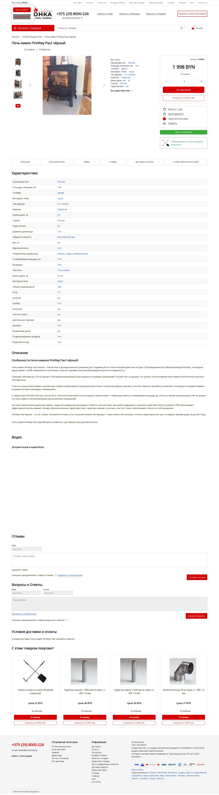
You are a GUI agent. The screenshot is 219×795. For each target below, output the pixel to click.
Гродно (181, 772)
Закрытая (125, 77)
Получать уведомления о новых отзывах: (35, 575)
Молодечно (170, 775)
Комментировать (196, 615)
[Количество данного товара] (183, 81)
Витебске (172, 772)
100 (137, 65)
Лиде (162, 775)
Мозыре (181, 775)
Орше (145, 775)
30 (129, 80)
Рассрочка (102, 2)
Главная (182, 2)
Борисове (153, 775)
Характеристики (57, 162)
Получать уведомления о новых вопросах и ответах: (40, 620)
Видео (87, 162)
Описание (25, 162)
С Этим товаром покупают (186, 162)
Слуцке (152, 778)
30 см (60, 275)
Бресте (189, 772)
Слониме (143, 778)
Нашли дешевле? (176, 114)
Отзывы (171, 2)
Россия (123, 83)
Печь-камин (64, 270)
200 (59, 286)
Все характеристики (122, 90)
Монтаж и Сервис (137, 2)
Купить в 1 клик (175, 109)
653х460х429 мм (66, 237)
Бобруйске (137, 775)
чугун (60, 281)
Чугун (131, 71)
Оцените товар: (26, 569)
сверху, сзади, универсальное (73, 253)
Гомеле (152, 772)
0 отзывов (29, 49)
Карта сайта (137, 769)
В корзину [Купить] (184, 90)
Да (59, 297)
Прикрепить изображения (70, 575)
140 (59, 231)
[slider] (17, 49)
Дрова (124, 68)
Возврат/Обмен (118, 2)
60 (127, 86)
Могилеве (162, 772)
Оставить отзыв (197, 577)
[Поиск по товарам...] (120, 28)
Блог (192, 2)
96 (59, 242)
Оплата (89, 2)
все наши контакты (72, 18)
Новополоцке (192, 775)
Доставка (78, 2)
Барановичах (200, 772)
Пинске (135, 778)
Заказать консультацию (192, 13)
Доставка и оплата (144, 162)
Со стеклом (129, 74)
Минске (160, 778)
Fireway (131, 62)
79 (59, 292)
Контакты (202, 2)
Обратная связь (156, 2)
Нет (60, 248)
